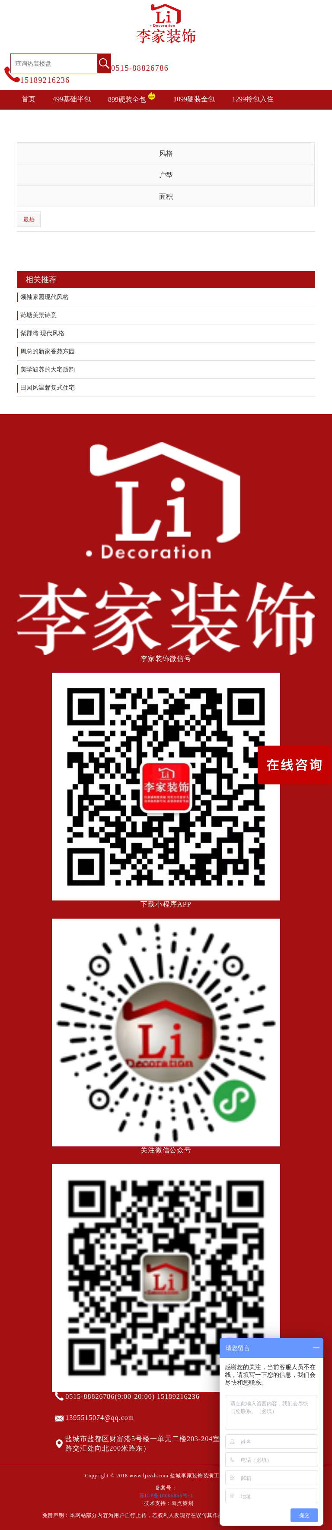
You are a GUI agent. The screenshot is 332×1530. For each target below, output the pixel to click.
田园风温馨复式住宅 (47, 387)
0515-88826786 (140, 68)
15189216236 (45, 80)
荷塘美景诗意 (38, 315)
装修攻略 (170, 119)
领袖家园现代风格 (44, 297)
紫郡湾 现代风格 (42, 333)
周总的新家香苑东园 (47, 351)
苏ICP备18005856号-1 (166, 1495)
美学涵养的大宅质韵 (47, 369)
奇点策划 (183, 1503)
